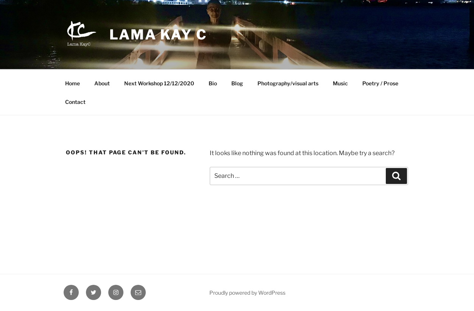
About (102, 83)
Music (340, 83)
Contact (75, 102)
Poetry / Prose (380, 83)
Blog (237, 83)
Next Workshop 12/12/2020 (159, 83)
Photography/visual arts (287, 83)
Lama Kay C (158, 34)
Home (72, 83)
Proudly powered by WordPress (247, 292)
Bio (213, 83)
